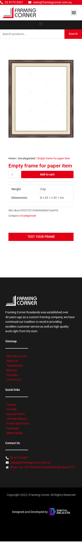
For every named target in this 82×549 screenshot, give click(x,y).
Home (12, 158)
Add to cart (47, 174)
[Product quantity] (13, 174)
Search (73, 33)
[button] (73, 12)
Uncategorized (26, 158)
